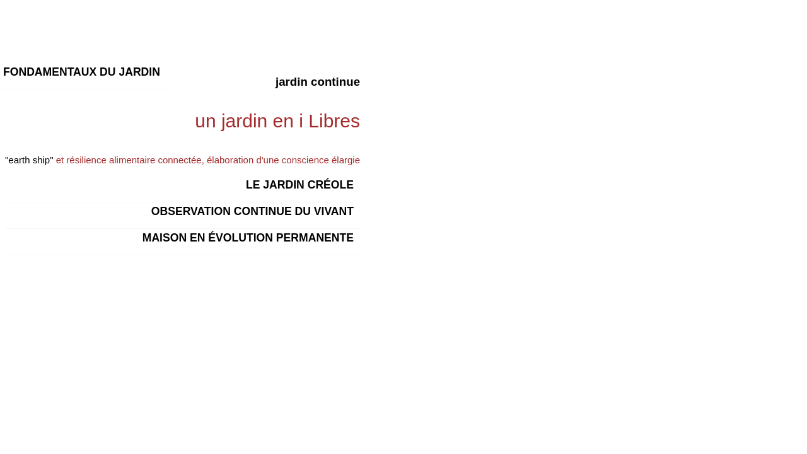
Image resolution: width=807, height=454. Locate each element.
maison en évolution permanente (248, 237)
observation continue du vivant (252, 211)
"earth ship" (29, 159)
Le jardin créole (300, 184)
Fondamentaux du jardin (81, 72)
